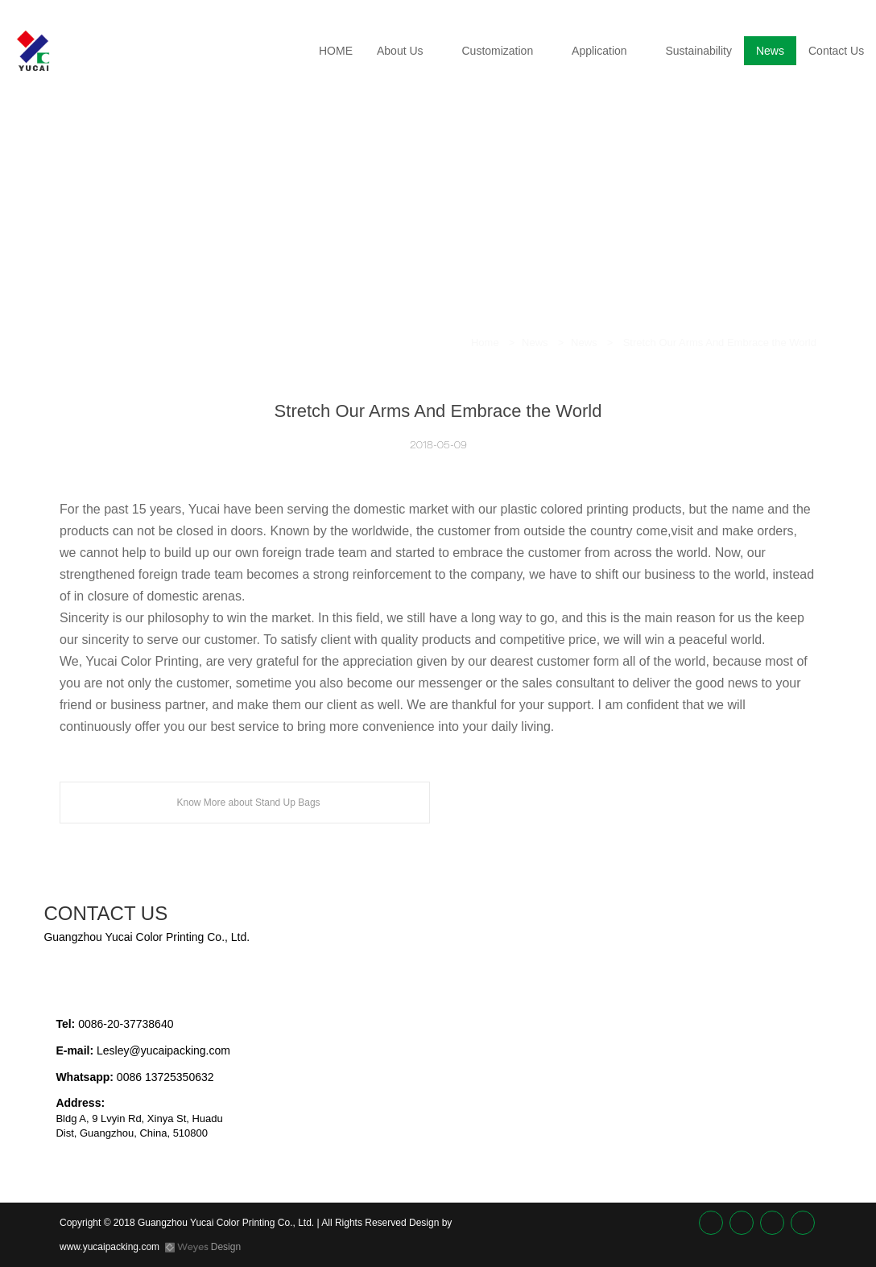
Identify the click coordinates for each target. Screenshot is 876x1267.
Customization (497, 50)
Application (599, 50)
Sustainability (698, 50)
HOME (336, 50)
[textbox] (358, 923)
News (770, 50)
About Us (400, 50)
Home (485, 342)
